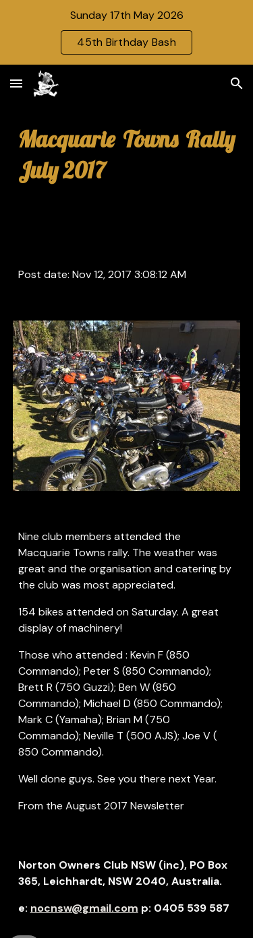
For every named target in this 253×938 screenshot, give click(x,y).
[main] (127, 155)
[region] (126, 32)
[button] (16, 83)
